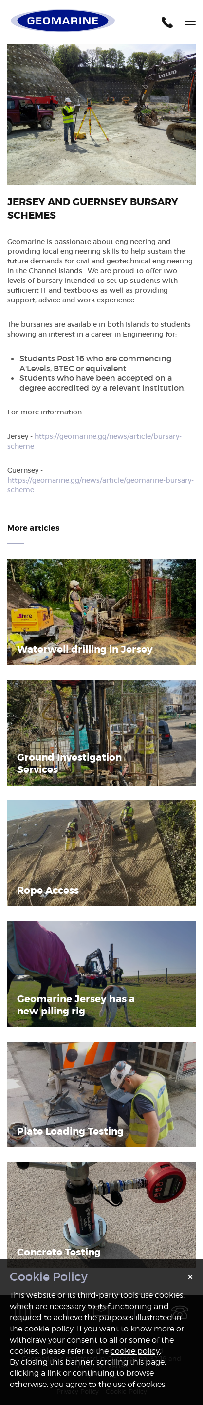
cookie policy (135, 1351)
